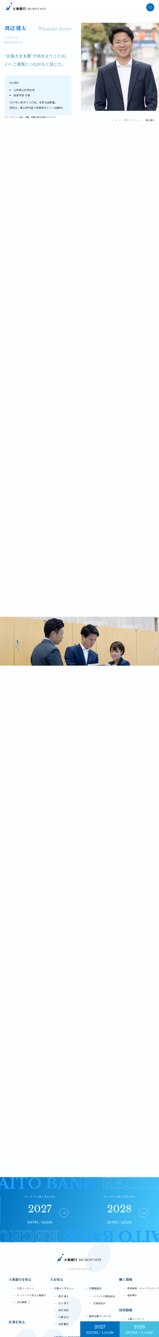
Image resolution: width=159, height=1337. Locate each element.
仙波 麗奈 (63, 1263)
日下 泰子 (63, 1242)
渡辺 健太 (63, 1235)
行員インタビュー (131, 120)
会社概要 (23, 1241)
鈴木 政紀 (63, 1249)
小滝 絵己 (63, 1256)
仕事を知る (17, 1261)
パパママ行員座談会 (104, 1235)
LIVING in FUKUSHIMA (69, 1276)
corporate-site (79, 1208)
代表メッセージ (25, 1227)
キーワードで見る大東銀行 (31, 1234)
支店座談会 (99, 1242)
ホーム (114, 120)
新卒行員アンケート (100, 1255)
